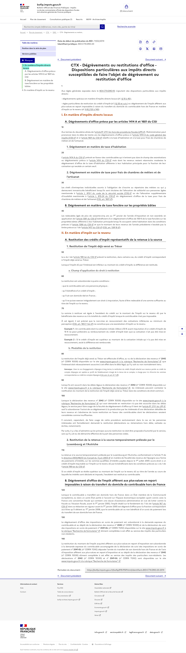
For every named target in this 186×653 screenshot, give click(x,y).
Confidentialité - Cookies (79, 644)
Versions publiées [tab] (29, 54)
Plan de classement (36, 32)
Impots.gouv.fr (100, 611)
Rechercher (102, 26)
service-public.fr (117, 632)
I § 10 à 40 (125, 98)
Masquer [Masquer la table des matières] (29, 60)
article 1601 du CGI (90, 137)
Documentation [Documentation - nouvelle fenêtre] (63, 596)
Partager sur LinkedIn (154, 48)
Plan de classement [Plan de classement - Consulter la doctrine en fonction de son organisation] (38, 19)
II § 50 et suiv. (120, 103)
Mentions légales (49, 644)
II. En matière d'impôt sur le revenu (38, 90)
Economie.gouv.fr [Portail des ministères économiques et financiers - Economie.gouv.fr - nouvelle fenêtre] (101, 607)
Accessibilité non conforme (30, 644)
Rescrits (79, 19)
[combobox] (61, 26)
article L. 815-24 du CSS (100, 196)
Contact (23, 592)
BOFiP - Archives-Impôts (96, 19)
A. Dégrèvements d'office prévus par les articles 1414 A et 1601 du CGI (40, 74)
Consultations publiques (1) (61, 19)
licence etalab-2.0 (69, 650)
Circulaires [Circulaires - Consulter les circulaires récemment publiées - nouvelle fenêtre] (98, 596)
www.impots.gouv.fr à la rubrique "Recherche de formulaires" (129, 361)
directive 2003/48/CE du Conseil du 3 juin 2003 (86, 457)
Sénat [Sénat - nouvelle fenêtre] (97, 615)
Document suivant (154, 59)
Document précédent (70, 59)
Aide (21, 588)
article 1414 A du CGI (72, 157)
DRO (54, 32)
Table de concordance (65, 592)
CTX (47, 32)
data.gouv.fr (155, 632)
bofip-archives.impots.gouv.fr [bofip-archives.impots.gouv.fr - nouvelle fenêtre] (67, 600)
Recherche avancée (126, 26)
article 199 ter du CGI (84, 257)
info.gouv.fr (100, 632)
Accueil (23, 19)
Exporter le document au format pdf (140, 42)
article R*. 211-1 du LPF (153, 406)
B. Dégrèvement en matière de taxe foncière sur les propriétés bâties (39, 83)
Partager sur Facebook (140, 48)
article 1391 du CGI (85, 218)
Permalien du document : (69, 569)
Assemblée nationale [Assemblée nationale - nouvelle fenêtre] (102, 588)
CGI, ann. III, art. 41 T (108, 375)
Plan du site (63, 644)
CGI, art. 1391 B (110, 227)
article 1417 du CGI (91, 227)
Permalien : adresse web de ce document (154, 42)
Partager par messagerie (160, 48)
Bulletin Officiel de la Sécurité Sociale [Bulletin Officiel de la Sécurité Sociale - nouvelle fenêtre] (108, 592)
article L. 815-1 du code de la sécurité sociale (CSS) (103, 193)
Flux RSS (60, 588)
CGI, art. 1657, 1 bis (81, 323)
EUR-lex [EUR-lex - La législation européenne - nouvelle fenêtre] (97, 604)
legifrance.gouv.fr (136, 632)
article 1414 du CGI (99, 160)
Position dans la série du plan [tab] (34, 48)
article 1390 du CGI (81, 224)
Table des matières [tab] (30, 43)
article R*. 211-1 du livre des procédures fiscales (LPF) (119, 132)
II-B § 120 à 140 (92, 109)
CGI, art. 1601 (103, 199)
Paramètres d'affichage (103, 644)
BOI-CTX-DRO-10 (107, 90)
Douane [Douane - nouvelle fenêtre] (97, 600)
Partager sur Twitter (147, 48)
